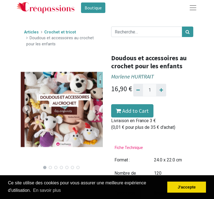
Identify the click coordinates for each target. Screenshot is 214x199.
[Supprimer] (138, 90)
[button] (27, 109)
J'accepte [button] (187, 187)
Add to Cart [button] (132, 110)
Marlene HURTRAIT (132, 76)
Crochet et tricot (60, 32)
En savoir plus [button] (47, 190)
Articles (31, 32)
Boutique (93, 8)
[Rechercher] (187, 32)
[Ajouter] (161, 90)
